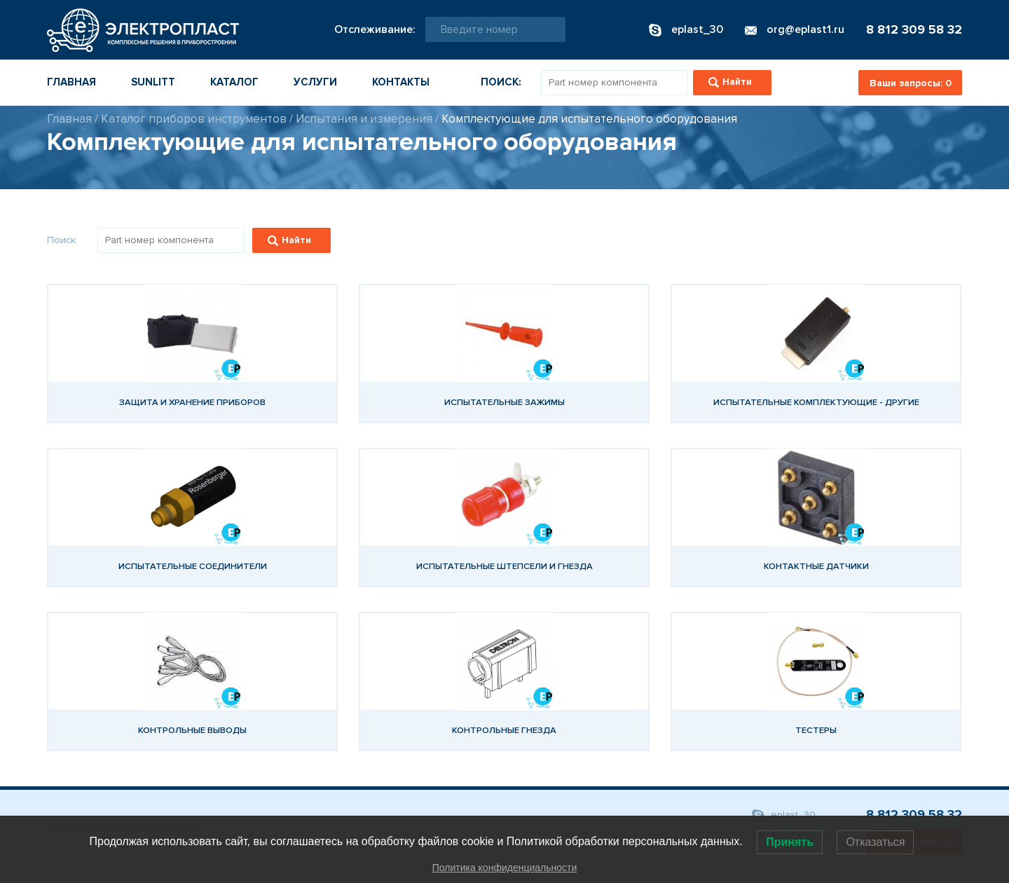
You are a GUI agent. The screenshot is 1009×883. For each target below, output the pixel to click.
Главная (71, 82)
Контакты (401, 82)
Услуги (315, 82)
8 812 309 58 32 (914, 29)
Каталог (234, 82)
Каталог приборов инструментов (194, 118)
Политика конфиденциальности (504, 867)
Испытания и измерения (364, 118)
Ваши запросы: (911, 83)
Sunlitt (153, 82)
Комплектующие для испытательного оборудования (589, 118)
